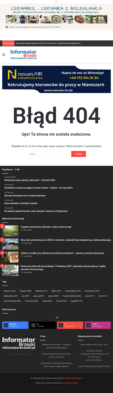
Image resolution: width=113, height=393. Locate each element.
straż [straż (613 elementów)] (102, 296)
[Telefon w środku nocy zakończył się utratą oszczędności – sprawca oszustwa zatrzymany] (10, 257)
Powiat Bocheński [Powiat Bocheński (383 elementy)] (72, 296)
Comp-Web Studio (69, 383)
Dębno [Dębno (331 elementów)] (56, 291)
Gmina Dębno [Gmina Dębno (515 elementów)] (73, 291)
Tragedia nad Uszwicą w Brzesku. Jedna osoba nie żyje (46, 227)
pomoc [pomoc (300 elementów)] (53, 296)
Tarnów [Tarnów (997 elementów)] (61, 301)
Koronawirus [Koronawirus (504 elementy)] (92, 291)
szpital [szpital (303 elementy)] (47, 301)
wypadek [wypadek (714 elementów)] (76, 301)
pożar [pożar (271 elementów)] (89, 296)
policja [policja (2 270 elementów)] (38, 296)
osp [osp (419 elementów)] (25, 296)
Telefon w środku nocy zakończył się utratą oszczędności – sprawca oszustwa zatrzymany (62, 253)
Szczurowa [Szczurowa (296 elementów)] (31, 301)
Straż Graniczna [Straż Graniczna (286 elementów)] (12, 301)
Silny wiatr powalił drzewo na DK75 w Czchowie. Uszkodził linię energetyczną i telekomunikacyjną (57, 43)
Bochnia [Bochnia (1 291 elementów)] (10, 291)
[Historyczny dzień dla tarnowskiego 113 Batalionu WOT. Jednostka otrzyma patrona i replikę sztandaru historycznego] (10, 270)
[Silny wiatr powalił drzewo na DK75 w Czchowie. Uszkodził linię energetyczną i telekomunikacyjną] (10, 244)
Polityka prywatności (73, 378)
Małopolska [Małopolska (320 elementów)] (11, 296)
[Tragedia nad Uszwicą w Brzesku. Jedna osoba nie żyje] (10, 230)
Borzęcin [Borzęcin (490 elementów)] (25, 291)
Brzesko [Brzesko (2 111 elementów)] (41, 291)
